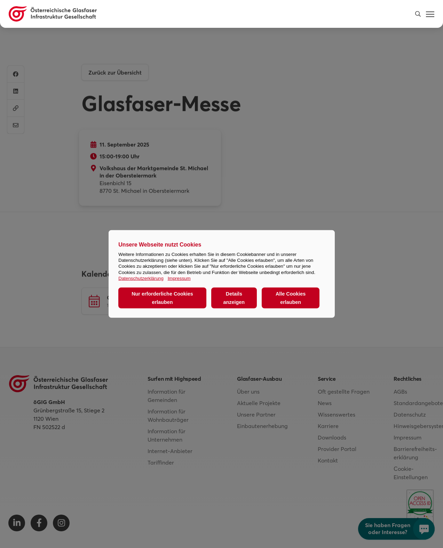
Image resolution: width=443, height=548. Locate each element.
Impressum (179, 278)
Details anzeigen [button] (234, 298)
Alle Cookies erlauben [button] (291, 298)
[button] (418, 14)
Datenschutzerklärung (141, 278)
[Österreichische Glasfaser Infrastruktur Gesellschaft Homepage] (53, 14)
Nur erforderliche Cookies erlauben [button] (162, 298)
